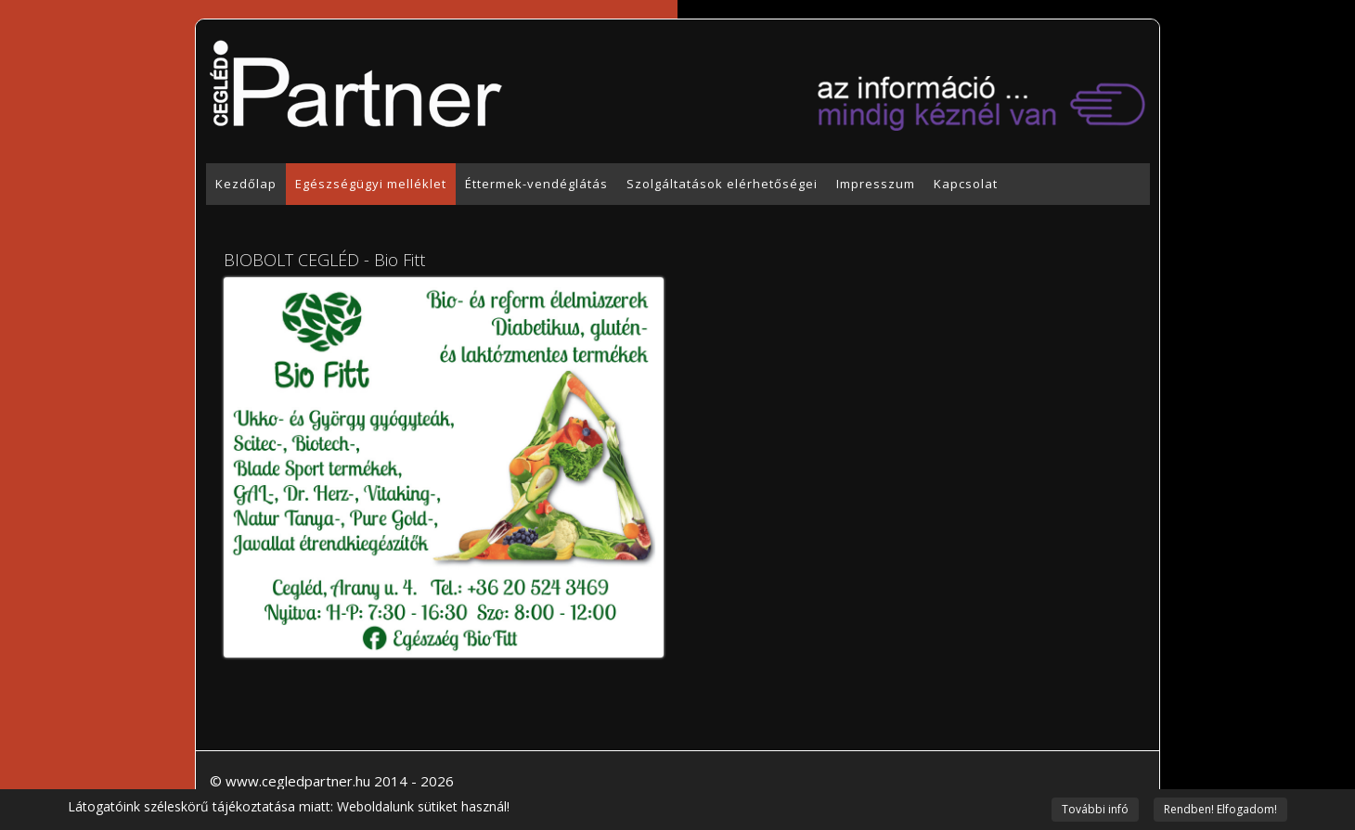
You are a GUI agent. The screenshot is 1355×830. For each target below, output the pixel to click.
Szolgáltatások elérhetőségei (722, 183)
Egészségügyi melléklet (370, 183)
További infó (1095, 809)
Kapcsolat (966, 183)
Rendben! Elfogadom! (1220, 809)
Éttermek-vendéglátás (536, 183)
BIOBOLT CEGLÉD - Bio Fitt (324, 260)
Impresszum (875, 183)
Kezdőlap (246, 183)
